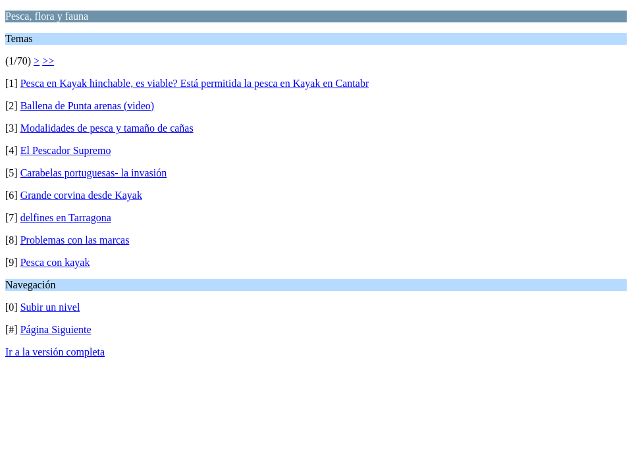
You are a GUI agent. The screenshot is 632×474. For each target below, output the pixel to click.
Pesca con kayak (55, 262)
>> (48, 60)
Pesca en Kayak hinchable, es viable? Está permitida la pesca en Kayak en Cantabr (194, 83)
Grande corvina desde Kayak (81, 195)
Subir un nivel (50, 307)
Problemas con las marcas (75, 240)
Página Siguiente (56, 329)
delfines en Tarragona (65, 217)
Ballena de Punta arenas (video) (87, 105)
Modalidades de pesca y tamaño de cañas (107, 128)
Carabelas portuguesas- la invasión (93, 172)
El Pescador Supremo (65, 150)
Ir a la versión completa (55, 351)
